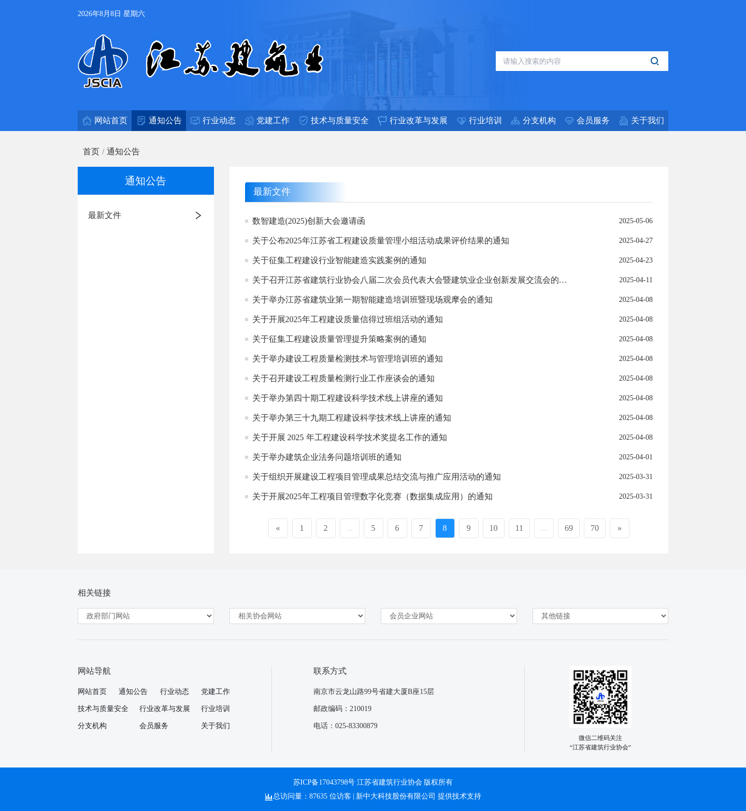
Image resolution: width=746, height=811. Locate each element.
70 (595, 528)
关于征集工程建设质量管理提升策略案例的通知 (339, 339)
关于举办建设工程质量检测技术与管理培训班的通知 (347, 358)
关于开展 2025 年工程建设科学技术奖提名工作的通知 (349, 437)
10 (494, 528)
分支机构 (92, 726)
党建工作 (215, 692)
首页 (91, 151)
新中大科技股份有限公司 (396, 796)
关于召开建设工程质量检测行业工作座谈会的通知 (343, 378)
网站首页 (92, 692)
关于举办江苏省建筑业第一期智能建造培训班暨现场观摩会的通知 (372, 299)
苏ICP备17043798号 (324, 782)
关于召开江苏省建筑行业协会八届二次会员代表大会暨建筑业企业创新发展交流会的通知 (409, 281)
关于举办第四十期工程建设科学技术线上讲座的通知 (347, 398)
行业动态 (174, 692)
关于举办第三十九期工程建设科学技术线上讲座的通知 (351, 417)
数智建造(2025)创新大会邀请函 (309, 220)
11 (519, 528)
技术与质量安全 (103, 709)
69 (569, 528)
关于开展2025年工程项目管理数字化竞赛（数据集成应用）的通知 (372, 496)
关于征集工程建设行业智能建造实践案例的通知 (339, 260)
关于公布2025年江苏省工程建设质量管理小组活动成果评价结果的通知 (380, 240)
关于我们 (215, 726)
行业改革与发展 (164, 709)
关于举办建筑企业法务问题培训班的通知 (326, 457)
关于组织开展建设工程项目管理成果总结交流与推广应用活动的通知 (376, 476)
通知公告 (123, 151)
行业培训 (215, 709)
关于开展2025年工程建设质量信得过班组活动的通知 (347, 319)
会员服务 (153, 726)
